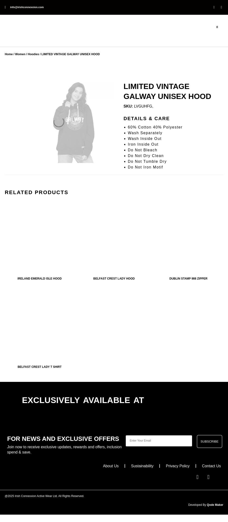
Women (22, 54)
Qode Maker (214, 505)
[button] (217, 27)
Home (9, 54)
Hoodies (36, 54)
